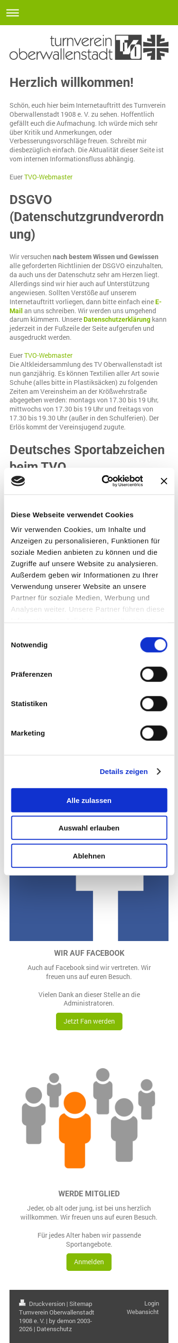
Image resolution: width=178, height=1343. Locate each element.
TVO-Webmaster (48, 176)
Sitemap (80, 1303)
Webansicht (143, 1311)
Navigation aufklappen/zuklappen (89, 12)
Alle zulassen (89, 800)
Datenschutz (54, 1329)
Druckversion (42, 1303)
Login (151, 1303)
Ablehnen (89, 855)
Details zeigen (124, 771)
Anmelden (89, 1261)
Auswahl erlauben (88, 828)
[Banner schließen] (163, 481)
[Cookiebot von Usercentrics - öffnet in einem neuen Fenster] (106, 481)
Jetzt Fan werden (89, 1021)
